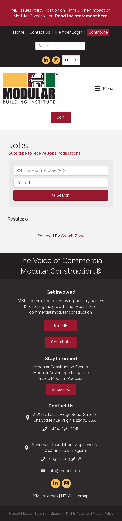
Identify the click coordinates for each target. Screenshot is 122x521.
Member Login (68, 32)
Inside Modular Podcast (61, 378)
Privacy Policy (103, 513)
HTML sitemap (75, 496)
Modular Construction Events (61, 367)
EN (67, 60)
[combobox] (71, 60)
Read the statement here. (82, 16)
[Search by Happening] (61, 183)
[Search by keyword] (61, 171)
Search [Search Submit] (61, 195)
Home (18, 32)
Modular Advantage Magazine (61, 372)
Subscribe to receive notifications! (45, 153)
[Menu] (104, 88)
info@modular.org (65, 470)
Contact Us (40, 32)
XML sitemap (46, 496)
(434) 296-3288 (65, 428)
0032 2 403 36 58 (65, 459)
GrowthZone (72, 236)
